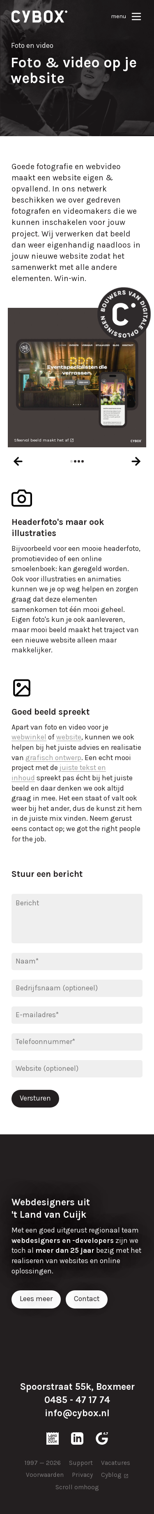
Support (81, 1463)
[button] (71, 461)
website (68, 737)
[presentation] (18, 461)
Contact (86, 1298)
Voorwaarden (45, 1475)
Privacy (82, 1475)
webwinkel (28, 737)
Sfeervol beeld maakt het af (41, 440)
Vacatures (115, 1463)
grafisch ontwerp (53, 757)
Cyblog (111, 1475)
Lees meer (36, 1298)
